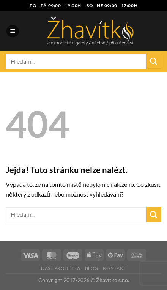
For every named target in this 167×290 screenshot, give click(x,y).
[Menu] (12, 31)
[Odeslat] (153, 61)
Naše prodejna (60, 268)
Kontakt (114, 268)
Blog (91, 268)
